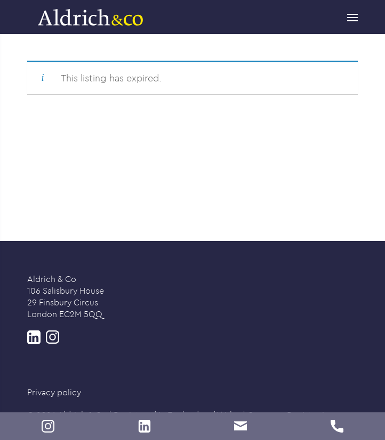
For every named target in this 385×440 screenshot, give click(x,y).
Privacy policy (54, 392)
